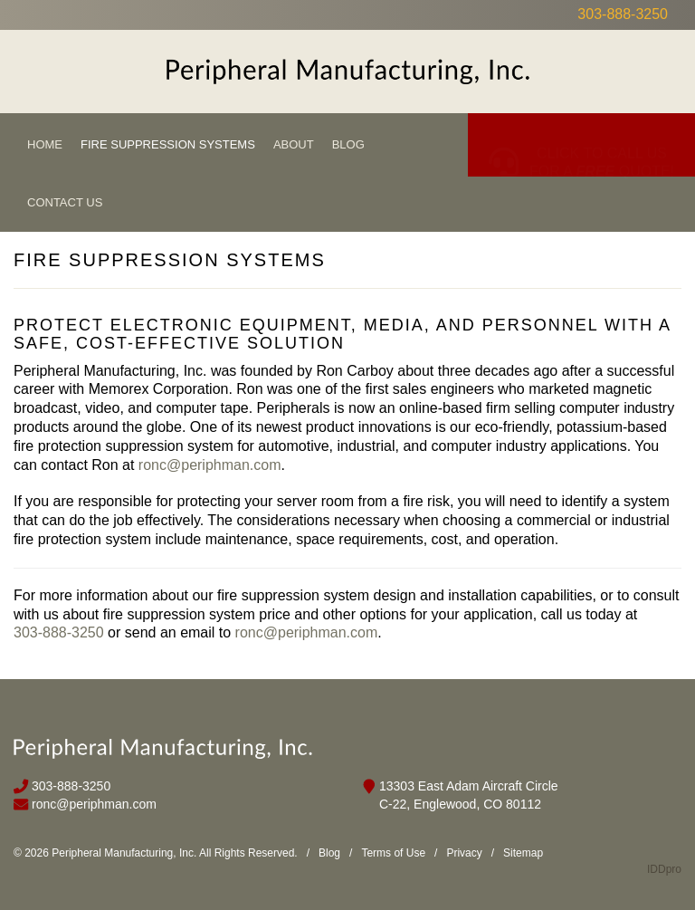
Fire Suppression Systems (168, 144)
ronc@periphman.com (209, 465)
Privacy (463, 853)
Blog (348, 144)
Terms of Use (393, 853)
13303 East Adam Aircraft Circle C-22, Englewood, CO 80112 (468, 795)
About (293, 144)
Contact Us (64, 202)
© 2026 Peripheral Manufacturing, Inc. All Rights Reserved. (156, 853)
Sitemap (523, 853)
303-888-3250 (622, 14)
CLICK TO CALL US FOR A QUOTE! (601, 145)
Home (44, 144)
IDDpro (664, 869)
